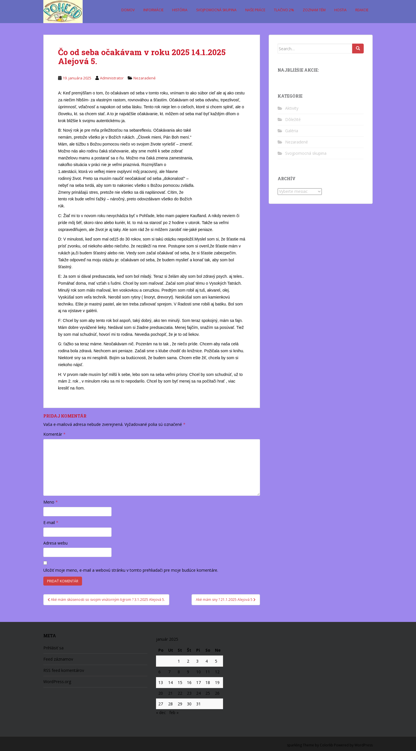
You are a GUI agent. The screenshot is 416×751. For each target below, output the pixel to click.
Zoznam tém (314, 10)
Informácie (153, 10)
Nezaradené (144, 78)
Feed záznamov (58, 659)
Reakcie (361, 10)
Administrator (112, 78)
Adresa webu (55, 543)
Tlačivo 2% (284, 10)
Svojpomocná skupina (216, 10)
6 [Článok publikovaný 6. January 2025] (159, 671)
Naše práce (255, 10)
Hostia (340, 10)
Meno (50, 502)
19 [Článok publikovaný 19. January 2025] (217, 682)
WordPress (363, 745)
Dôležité (293, 119)
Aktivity (291, 108)
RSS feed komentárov (63, 670)
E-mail (50, 522)
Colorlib (326, 745)
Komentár (54, 434)
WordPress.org (57, 681)
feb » (174, 712)
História (179, 10)
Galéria (291, 130)
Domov (128, 10)
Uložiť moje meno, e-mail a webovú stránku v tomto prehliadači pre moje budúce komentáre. (130, 570)
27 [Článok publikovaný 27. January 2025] (160, 704)
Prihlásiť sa (53, 648)
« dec (161, 712)
